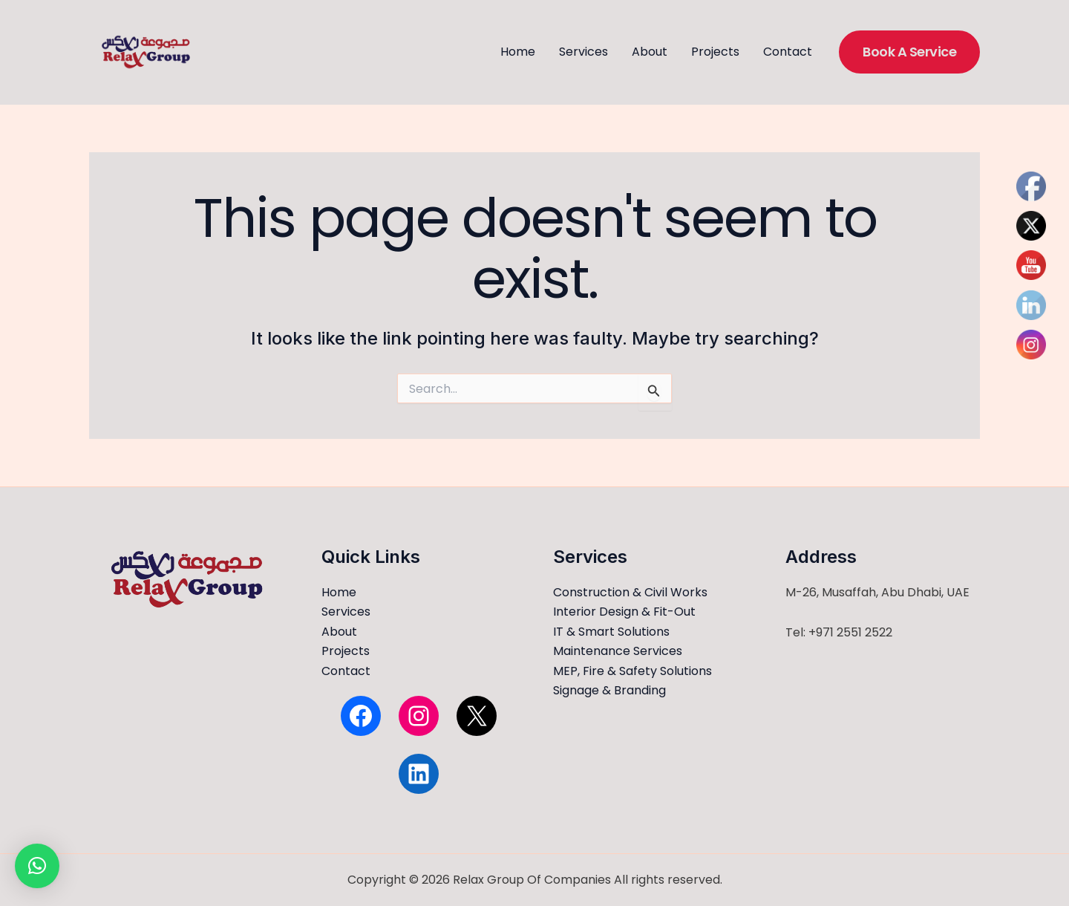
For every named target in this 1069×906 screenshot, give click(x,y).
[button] (909, 51)
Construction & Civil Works (630, 592)
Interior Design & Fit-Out (624, 611)
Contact (787, 51)
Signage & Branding (609, 690)
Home (517, 51)
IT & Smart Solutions (611, 631)
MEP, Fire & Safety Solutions (632, 671)
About (649, 51)
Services (583, 51)
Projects (715, 51)
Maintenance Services (617, 650)
